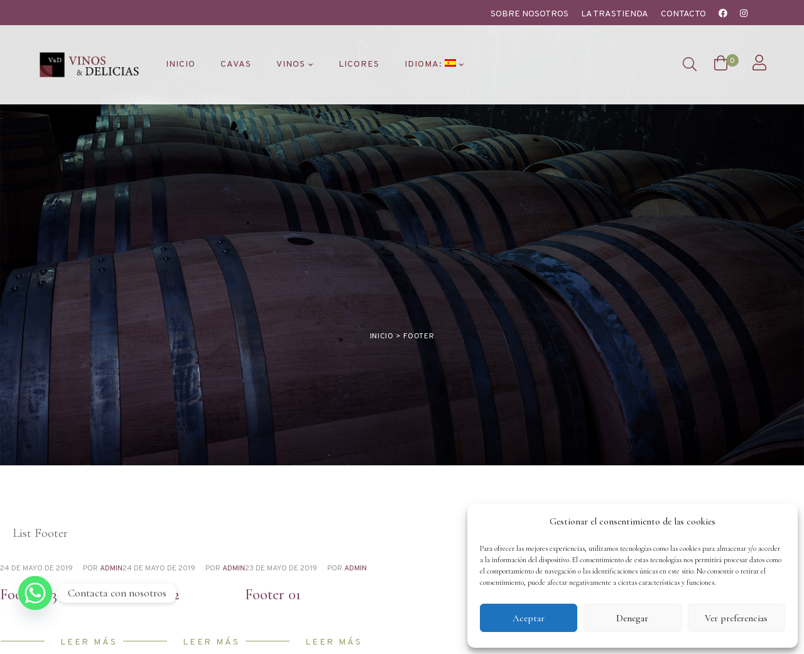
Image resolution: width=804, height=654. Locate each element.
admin (111, 472)
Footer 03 (28, 498)
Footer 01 (273, 498)
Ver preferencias (736, 618)
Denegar (632, 618)
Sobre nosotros (529, 14)
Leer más (88, 545)
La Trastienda (614, 14)
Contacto (683, 14)
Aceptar (529, 618)
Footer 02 (151, 498)
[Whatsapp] (35, 593)
